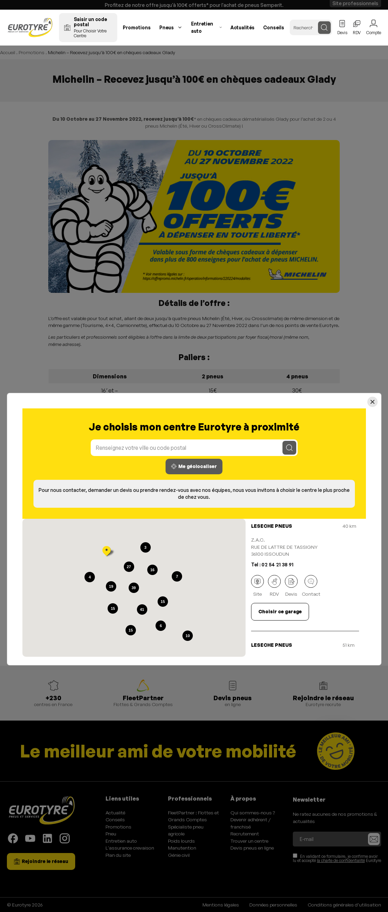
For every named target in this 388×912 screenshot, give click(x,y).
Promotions (137, 27)
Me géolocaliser (194, 466)
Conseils (273, 27)
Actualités (242, 27)
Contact (311, 586)
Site (257, 586)
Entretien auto (202, 27)
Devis (291, 586)
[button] (106, 552)
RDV (274, 586)
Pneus (166, 27)
